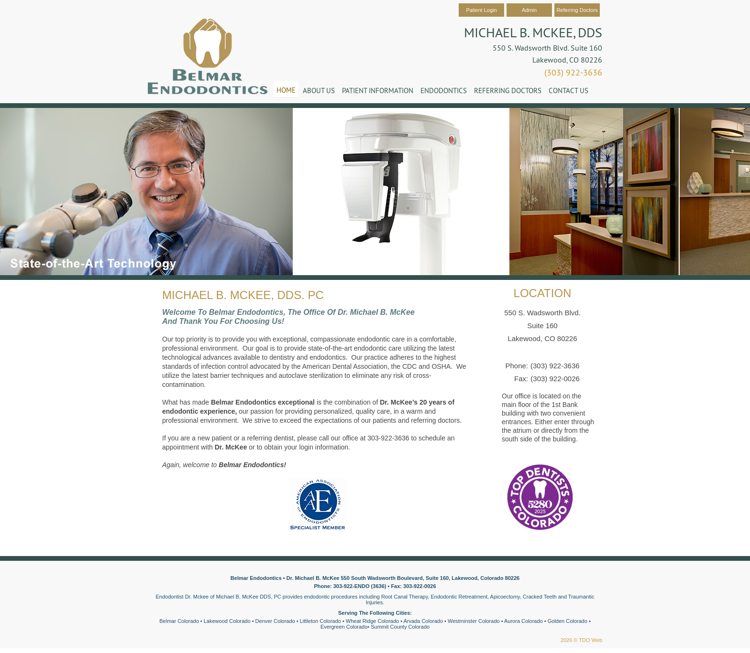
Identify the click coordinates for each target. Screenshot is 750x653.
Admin (529, 10)
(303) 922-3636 (573, 72)
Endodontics (443, 90)
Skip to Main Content (26, 3)
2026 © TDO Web (581, 640)
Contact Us (568, 90)
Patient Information (377, 90)
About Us (319, 90)
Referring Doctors (576, 10)
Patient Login (481, 10)
